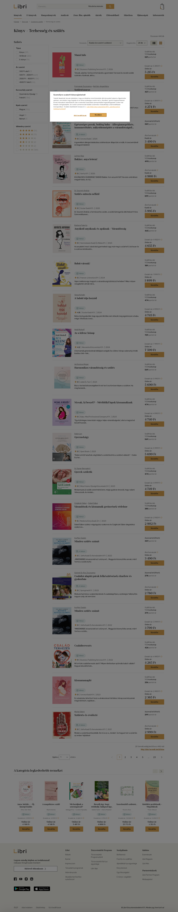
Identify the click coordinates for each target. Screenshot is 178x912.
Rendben (98, 115)
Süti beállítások (80, 115)
